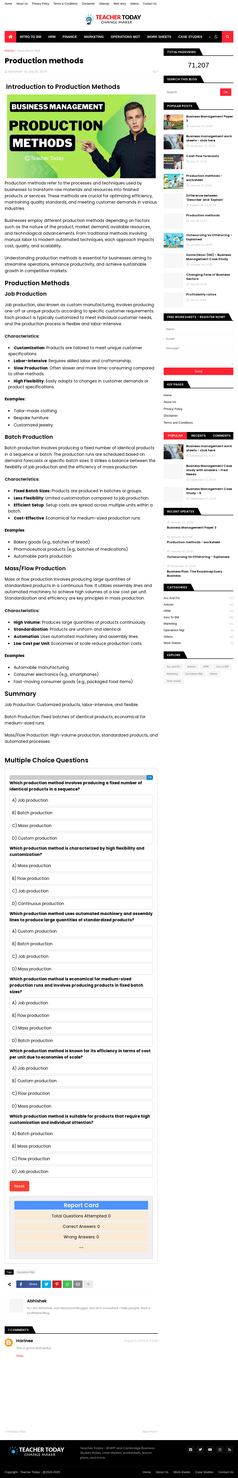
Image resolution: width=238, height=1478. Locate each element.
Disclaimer (88, 3)
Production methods (203, 215)
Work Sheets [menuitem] (159, 37)
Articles (198, 605)
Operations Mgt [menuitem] (125, 37)
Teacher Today (30, 1472)
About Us (22, 3)
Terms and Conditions (178, 422)
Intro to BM (198, 617)
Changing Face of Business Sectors (208, 277)
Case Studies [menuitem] (190, 37)
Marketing (198, 624)
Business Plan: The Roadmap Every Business (194, 574)
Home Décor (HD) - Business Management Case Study (208, 257)
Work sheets (198, 643)
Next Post (148, 1431)
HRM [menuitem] (52, 37)
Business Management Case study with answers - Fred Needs (209, 470)
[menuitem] (10, 37)
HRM (198, 611)
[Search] (192, 92)
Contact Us (149, 3)
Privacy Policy (40, 3)
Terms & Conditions (65, 3)
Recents (198, 435)
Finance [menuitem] (70, 37)
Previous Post (16, 1431)
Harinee (24, 1341)
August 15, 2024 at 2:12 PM (141, 1341)
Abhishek (37, 1301)
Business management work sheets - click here (209, 138)
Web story (119, 3)
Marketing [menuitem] (94, 37)
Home (8, 3)
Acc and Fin (198, 598)
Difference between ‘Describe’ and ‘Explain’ (205, 198)
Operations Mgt (28, 50)
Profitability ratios (201, 294)
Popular (175, 435)
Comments (222, 435)
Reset (19, 1186)
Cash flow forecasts (202, 156)
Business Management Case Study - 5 (209, 491)
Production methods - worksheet (204, 178)
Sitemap (104, 3)
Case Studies (204, 1472)
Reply (19, 1355)
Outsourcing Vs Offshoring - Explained (209, 237)
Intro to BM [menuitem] (30, 37)
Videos (134, 3)
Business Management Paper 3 (209, 118)
